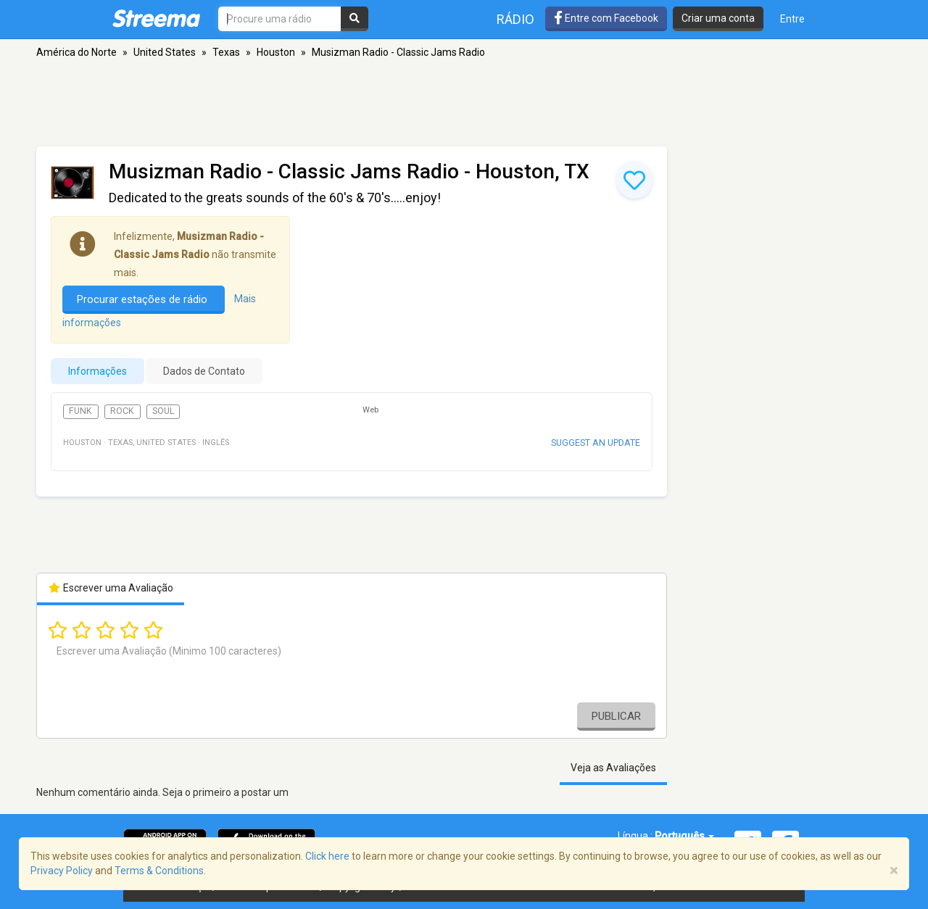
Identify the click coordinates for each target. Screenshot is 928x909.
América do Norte (76, 52)
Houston (276, 52)
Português (684, 836)
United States (164, 52)
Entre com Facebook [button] (606, 18)
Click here (327, 856)
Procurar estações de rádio (143, 299)
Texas (226, 52)
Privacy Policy (61, 870)
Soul (163, 411)
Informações (97, 371)
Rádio (515, 19)
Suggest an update (595, 442)
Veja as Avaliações (613, 767)
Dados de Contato (204, 371)
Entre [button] (792, 19)
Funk (80, 411)
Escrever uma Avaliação (110, 588)
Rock (122, 411)
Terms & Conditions (159, 870)
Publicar (616, 716)
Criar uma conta (718, 18)
